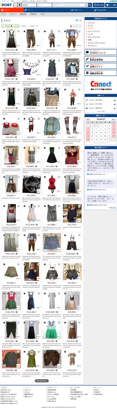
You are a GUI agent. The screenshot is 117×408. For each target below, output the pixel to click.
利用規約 (74, 389)
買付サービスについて (8, 396)
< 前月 (88, 119)
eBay (5, 26)
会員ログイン (52, 392)
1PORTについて (6, 389)
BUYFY (96, 389)
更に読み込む (42, 381)
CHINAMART (98, 394)
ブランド (27, 392)
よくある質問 (52, 399)
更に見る (113, 207)
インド (90, 34)
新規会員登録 (52, 389)
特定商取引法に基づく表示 (79, 394)
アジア (90, 25)
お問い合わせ (52, 401)
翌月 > (114, 119)
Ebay (74, 407)
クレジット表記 (76, 396)
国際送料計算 (28, 394)
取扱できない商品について (9, 403)
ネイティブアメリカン (96, 43)
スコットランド (94, 31)
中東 (89, 40)
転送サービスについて (8, 399)
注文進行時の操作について (9, 401)
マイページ (51, 396)
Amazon (14, 26)
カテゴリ (27, 389)
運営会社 (74, 399)
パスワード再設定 (53, 394)
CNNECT (97, 392)
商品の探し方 (5, 392)
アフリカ (91, 22)
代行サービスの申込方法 (9, 394)
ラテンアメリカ (94, 37)
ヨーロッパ (92, 45)
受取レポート (28, 396)
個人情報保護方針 (76, 392)
